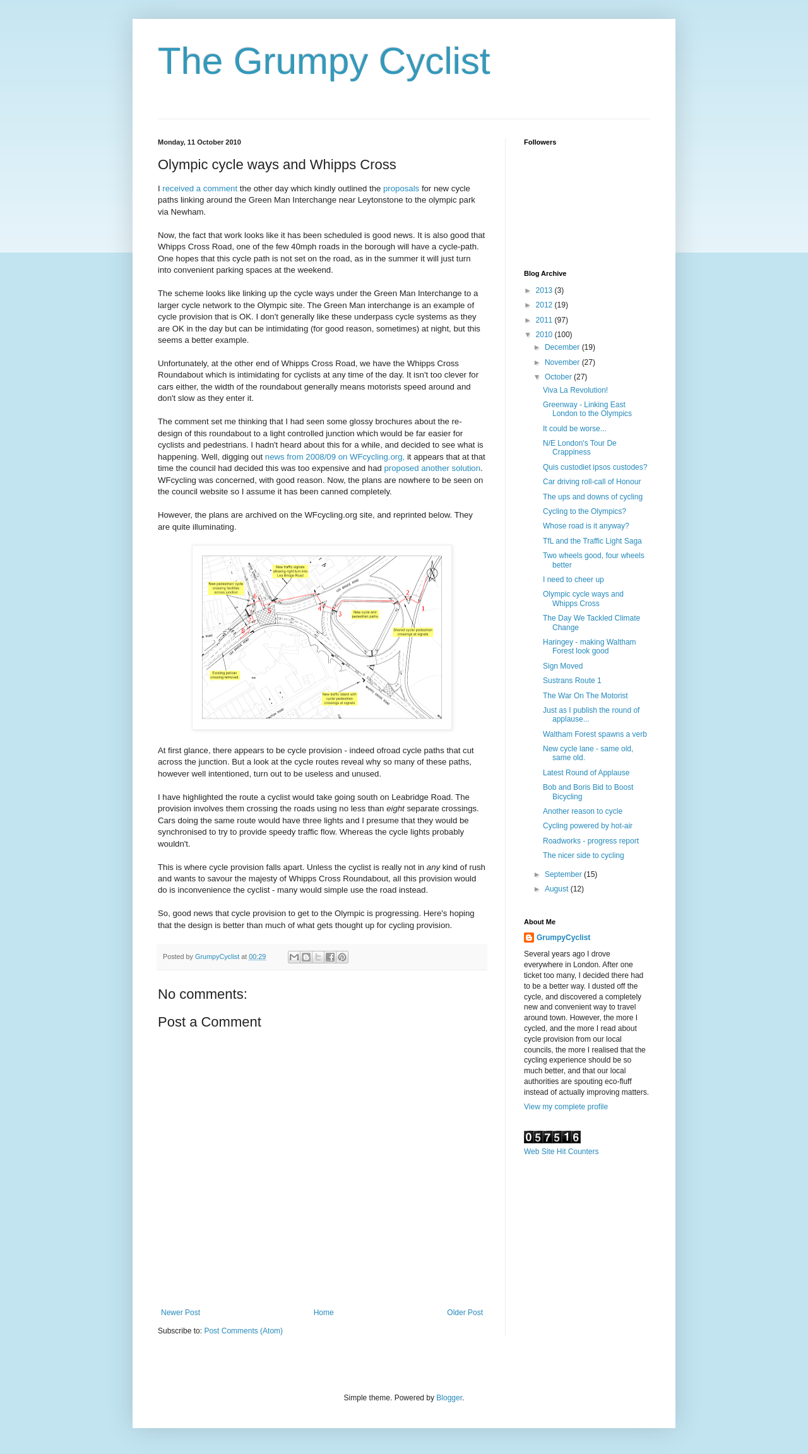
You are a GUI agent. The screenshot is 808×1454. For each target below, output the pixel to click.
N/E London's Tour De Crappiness (580, 447)
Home (324, 1312)
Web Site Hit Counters (561, 1151)
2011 (545, 320)
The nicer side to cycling (583, 855)
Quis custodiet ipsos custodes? (595, 467)
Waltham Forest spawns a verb (595, 734)
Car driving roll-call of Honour (592, 481)
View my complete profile (566, 1106)
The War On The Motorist (585, 695)
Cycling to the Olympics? (584, 511)
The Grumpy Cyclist (324, 61)
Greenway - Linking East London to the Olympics (587, 409)
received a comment (199, 188)
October (559, 376)
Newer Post (180, 1312)
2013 (545, 290)
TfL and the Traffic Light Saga (592, 541)
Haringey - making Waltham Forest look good (589, 646)
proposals (402, 188)
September (564, 874)
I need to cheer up (573, 579)
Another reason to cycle (582, 811)
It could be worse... (575, 428)
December (563, 347)
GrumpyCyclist (563, 937)
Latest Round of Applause (586, 772)
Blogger (449, 1397)
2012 (545, 305)
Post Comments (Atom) (243, 1330)
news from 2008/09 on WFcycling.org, (335, 457)
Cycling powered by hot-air (588, 825)
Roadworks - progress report (591, 841)
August (558, 889)
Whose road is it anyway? (586, 525)
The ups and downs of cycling (593, 496)
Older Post (465, 1312)
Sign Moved (563, 666)
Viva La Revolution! (575, 390)
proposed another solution (432, 468)
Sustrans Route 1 (572, 680)
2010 (545, 334)
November (563, 362)
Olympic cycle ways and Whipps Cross (583, 598)
